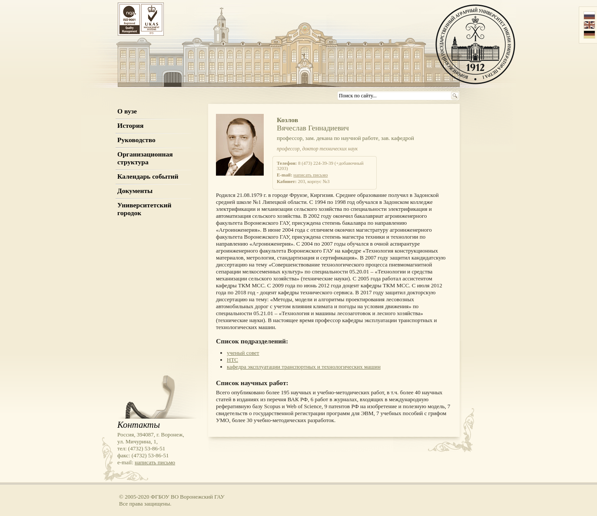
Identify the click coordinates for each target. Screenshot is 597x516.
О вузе (127, 111)
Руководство (136, 139)
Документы (135, 190)
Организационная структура (145, 158)
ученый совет (243, 353)
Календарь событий (148, 176)
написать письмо (310, 174)
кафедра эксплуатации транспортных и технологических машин (304, 366)
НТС (232, 359)
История (130, 125)
